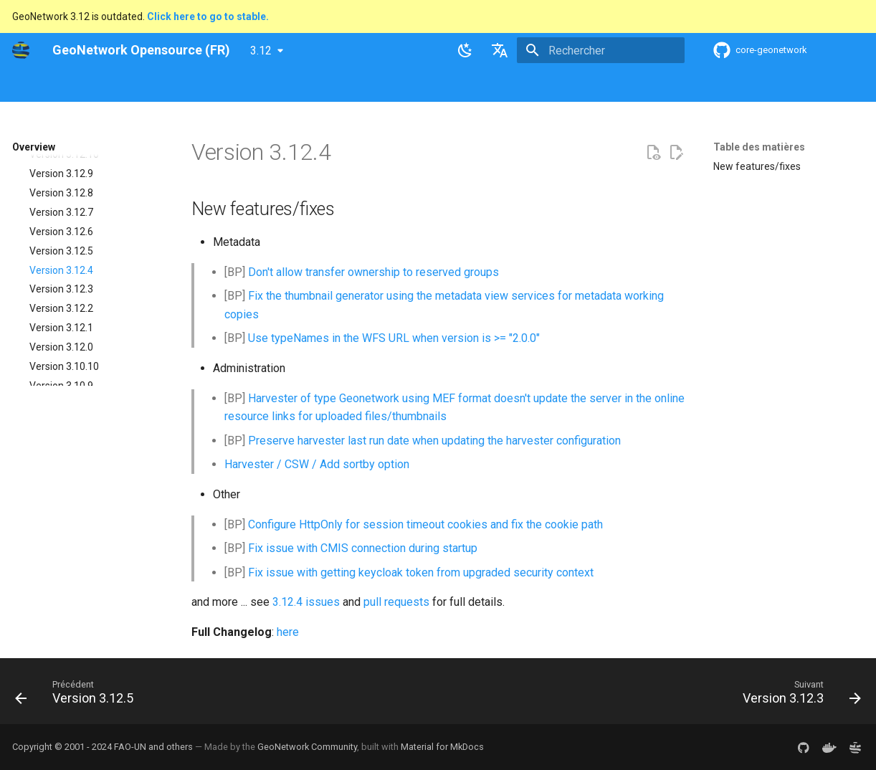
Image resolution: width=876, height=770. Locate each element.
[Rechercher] (601, 50)
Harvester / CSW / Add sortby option (316, 464)
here (288, 632)
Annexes (530, 85)
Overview (106, 85)
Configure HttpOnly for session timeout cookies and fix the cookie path (425, 524)
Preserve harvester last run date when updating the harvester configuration (434, 440)
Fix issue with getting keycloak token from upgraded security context (421, 572)
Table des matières (759, 147)
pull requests (396, 602)
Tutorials (472, 85)
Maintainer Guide (286, 85)
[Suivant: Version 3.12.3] (797, 695)
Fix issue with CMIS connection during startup (362, 548)
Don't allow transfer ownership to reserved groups (373, 272)
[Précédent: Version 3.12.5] (78, 695)
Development (405, 85)
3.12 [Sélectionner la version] (261, 50)
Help (155, 85)
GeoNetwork (40, 85)
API (350, 85)
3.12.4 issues (306, 602)
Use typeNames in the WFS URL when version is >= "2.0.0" (394, 338)
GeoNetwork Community (307, 746)
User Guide (206, 85)
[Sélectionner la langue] (499, 50)
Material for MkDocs (442, 746)
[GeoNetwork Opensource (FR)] (20, 50)
